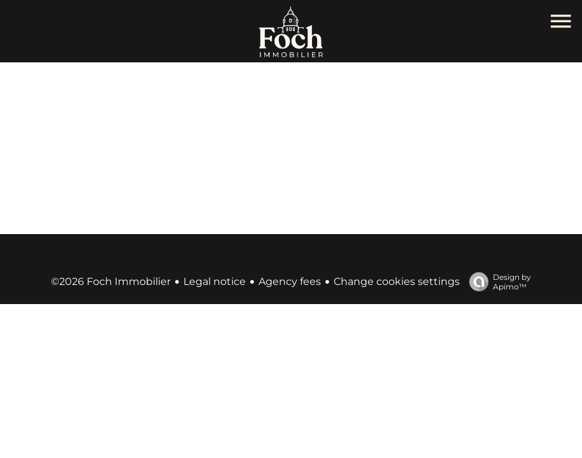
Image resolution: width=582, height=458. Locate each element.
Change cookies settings (397, 281)
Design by (497, 281)
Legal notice (214, 281)
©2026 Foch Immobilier (111, 281)
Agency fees (290, 281)
